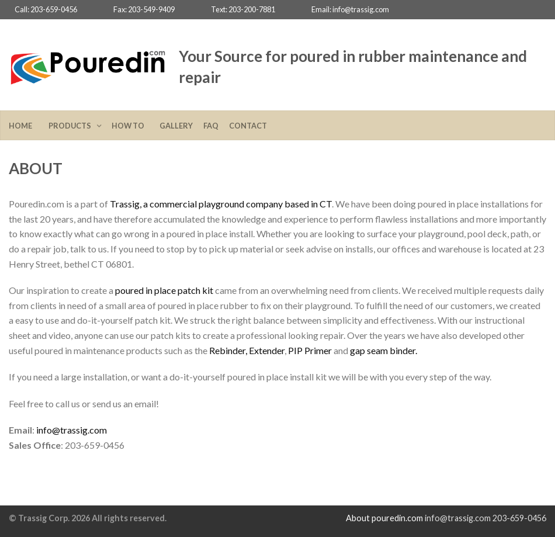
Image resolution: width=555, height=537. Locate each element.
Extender (267, 350)
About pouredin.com (384, 518)
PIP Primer (310, 350)
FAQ (210, 125)
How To (130, 125)
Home (23, 125)
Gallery (176, 125)
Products (70, 125)
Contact (248, 125)
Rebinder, (228, 350)
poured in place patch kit (164, 290)
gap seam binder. (383, 350)
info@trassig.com (71, 429)
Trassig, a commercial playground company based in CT (221, 203)
